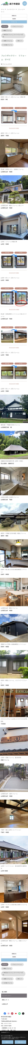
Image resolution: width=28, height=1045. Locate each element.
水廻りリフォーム (8, 40)
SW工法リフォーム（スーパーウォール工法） (13, 35)
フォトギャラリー (6, 995)
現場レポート (5, 999)
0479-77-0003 (7, 1022)
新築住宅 (14, 15)
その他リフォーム (8, 44)
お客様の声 (5, 1003)
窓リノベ (20, 40)
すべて (5, 26)
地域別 (14, 19)
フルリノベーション (17, 26)
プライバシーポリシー (15, 1037)
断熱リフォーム (7, 30)
